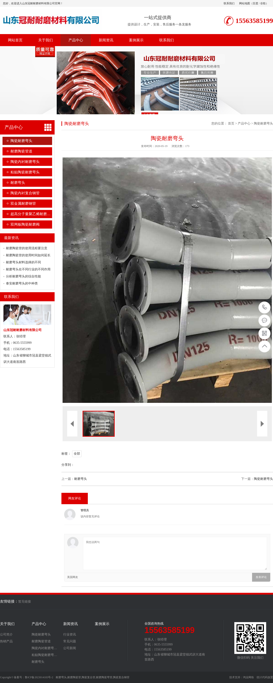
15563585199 (265, 307)
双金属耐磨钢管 (23, 203)
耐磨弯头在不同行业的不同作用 (28, 269)
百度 (255, 3)
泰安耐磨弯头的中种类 (22, 283)
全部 (77, 453)
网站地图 (244, 3)
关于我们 (45, 40)
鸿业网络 (248, 677)
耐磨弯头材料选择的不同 (23, 262)
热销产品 (6, 641)
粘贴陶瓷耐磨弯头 (25, 172)
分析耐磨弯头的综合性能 (23, 276)
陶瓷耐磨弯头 (21, 141)
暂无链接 (24, 601)
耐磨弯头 (17, 182)
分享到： (67, 464)
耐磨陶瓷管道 (21, 151)
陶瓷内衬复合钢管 (25, 193)
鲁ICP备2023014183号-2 (39, 677)
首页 (231, 123)
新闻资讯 (106, 40)
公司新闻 (69, 648)
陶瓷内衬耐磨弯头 (25, 162)
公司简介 (6, 634)
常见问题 (69, 641)
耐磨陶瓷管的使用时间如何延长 (28, 255)
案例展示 (136, 40)
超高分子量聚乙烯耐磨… (30, 214)
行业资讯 (69, 634)
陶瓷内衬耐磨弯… (44, 648)
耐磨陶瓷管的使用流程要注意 (26, 248)
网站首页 (15, 40)
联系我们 (229, 3)
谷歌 (263, 3)
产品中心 (75, 40)
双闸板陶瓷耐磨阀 (25, 224)
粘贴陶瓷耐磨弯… (44, 655)
